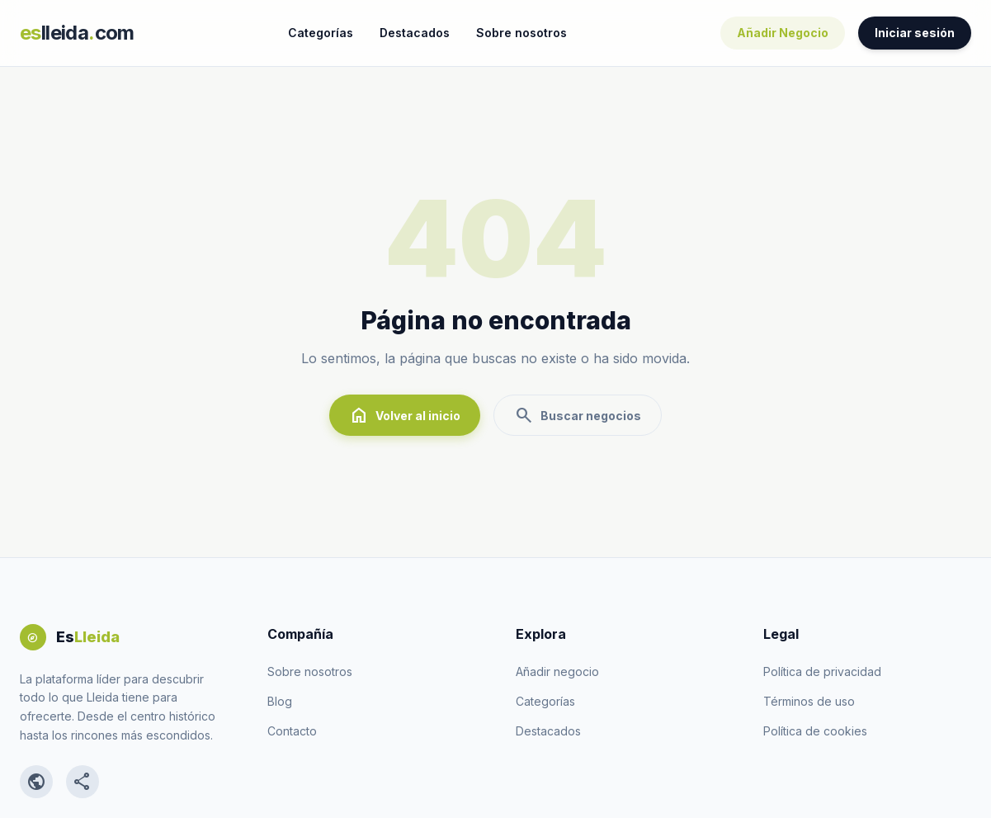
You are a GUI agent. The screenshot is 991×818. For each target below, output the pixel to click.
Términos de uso (809, 701)
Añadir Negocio (782, 33)
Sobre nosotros (521, 33)
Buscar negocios (577, 415)
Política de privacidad (822, 671)
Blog (279, 701)
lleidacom (77, 33)
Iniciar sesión (915, 33)
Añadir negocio (557, 671)
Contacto (292, 731)
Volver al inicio (404, 415)
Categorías (320, 33)
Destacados (415, 33)
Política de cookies (815, 731)
